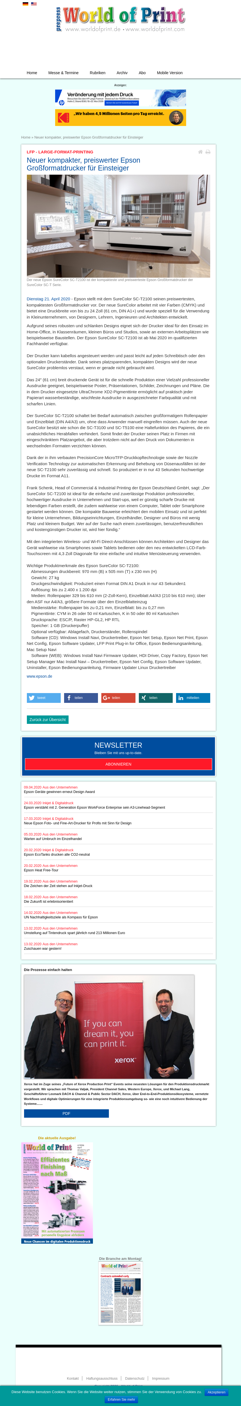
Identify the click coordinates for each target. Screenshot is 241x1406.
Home (32, 73)
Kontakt (73, 1379)
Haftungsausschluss (102, 1379)
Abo (142, 73)
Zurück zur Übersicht (48, 719)
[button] (44, 698)
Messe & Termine (63, 73)
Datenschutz (134, 1379)
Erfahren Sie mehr (121, 1400)
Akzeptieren (216, 1392)
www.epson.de (39, 676)
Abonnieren (119, 764)
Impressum (160, 1379)
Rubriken (98, 73)
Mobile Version (170, 73)
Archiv (122, 73)
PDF (66, 1113)
